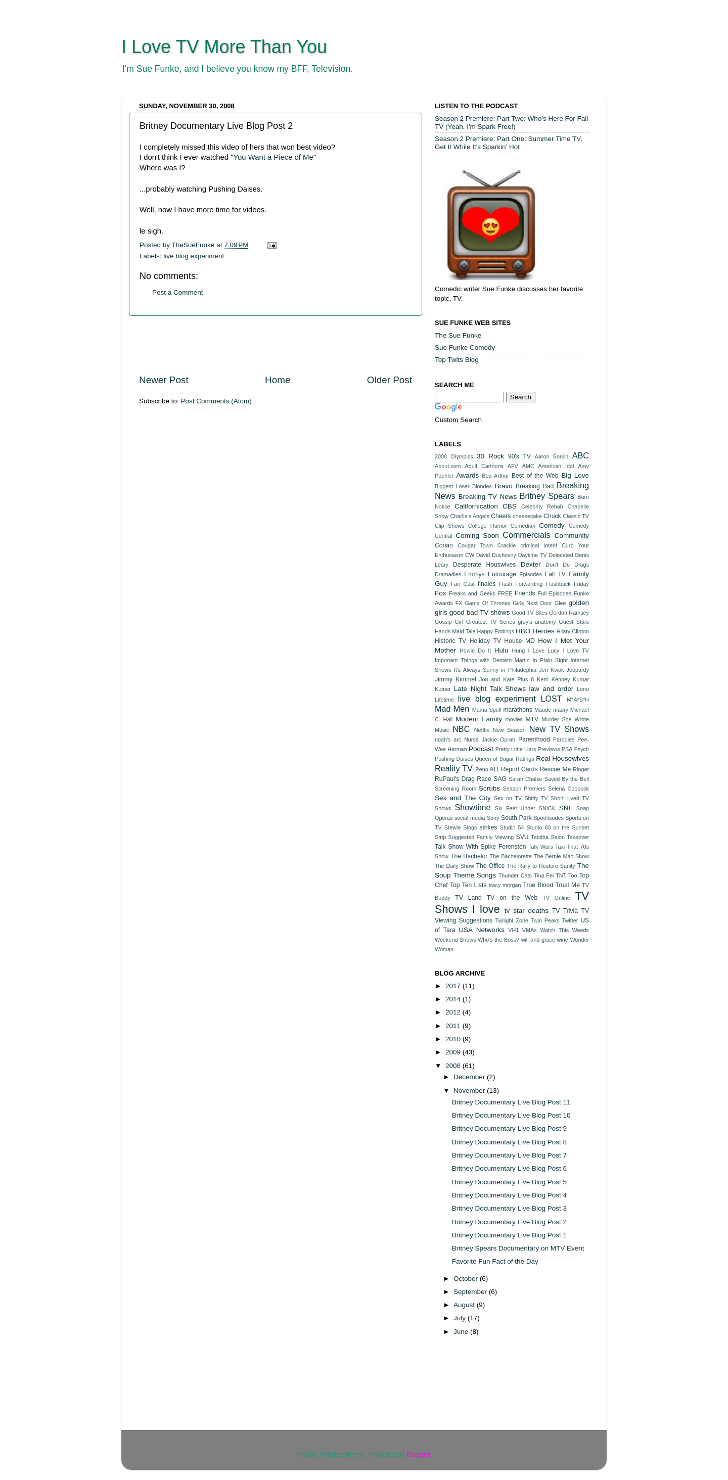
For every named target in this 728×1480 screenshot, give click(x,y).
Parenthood (534, 739)
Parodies (564, 739)
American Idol (556, 466)
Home (277, 380)
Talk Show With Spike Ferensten (480, 846)
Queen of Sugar (494, 759)
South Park (516, 817)
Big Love (575, 475)
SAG (500, 778)
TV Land (468, 897)
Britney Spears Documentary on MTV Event (518, 1248)
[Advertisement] (275, 345)
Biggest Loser (452, 486)
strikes (488, 827)
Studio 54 (512, 827)
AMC (528, 466)
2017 (454, 986)
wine (562, 940)
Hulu (501, 650)
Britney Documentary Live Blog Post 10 (511, 1115)
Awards (467, 475)
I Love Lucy (544, 651)
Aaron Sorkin (552, 456)
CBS (510, 506)
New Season (509, 730)
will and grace (538, 940)
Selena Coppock (568, 788)
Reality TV (454, 768)
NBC (461, 728)
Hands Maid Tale (455, 631)
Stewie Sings (460, 827)
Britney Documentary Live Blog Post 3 (509, 1208)
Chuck (552, 516)
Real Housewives (562, 758)
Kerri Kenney (553, 679)
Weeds (580, 930)
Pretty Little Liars (515, 749)
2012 (454, 1012)
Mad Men (452, 708)
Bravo (503, 486)
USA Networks (482, 930)
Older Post (389, 380)
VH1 (513, 930)
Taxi (560, 847)
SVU (522, 837)
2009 (454, 1052)
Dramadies (448, 574)
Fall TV (555, 574)
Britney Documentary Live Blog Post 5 (509, 1182)
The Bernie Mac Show (561, 856)
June (461, 1331)
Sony (493, 818)
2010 (454, 1039)
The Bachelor (468, 856)
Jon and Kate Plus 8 (506, 679)
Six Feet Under (515, 808)
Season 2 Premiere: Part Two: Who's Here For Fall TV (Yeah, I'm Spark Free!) (511, 122)
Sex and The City (463, 798)
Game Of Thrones (487, 603)
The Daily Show (454, 866)
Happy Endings (495, 631)
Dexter (531, 564)
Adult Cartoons (484, 466)
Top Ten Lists (468, 885)
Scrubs (489, 788)
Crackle (506, 545)
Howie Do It (475, 651)
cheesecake (527, 516)
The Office (490, 865)
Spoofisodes (548, 818)
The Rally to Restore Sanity (541, 866)
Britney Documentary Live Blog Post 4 (509, 1195)
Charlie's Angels (469, 516)
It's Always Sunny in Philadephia (495, 670)
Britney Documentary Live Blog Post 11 (511, 1102)
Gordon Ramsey (569, 613)
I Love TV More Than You (224, 46)
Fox (440, 593)
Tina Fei (544, 875)
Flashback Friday (567, 584)
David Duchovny (496, 555)
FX (459, 603)
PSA (567, 749)
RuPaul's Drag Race (463, 778)
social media (469, 818)
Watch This (554, 930)
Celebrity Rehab (542, 506)
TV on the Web (512, 897)
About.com (448, 466)
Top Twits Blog (457, 359)
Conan (444, 545)
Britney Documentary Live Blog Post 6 (509, 1168)
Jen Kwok (551, 670)
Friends (525, 593)
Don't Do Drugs (567, 565)
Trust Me (568, 885)
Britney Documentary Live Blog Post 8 (509, 1142)
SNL (565, 808)
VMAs (529, 930)
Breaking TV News (488, 496)
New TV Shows (559, 728)
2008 (454, 1066)
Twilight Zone (511, 920)
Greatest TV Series (490, 622)
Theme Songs (474, 875)
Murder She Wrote (565, 719)
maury (560, 710)
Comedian (523, 526)
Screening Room (455, 788)
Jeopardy (578, 670)
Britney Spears (547, 495)
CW (469, 555)
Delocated (561, 555)
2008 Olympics (454, 456)
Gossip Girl (449, 622)
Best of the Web (535, 475)
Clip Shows (449, 526)
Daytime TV (532, 555)
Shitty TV (536, 798)
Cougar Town (475, 545)
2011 (454, 1026)
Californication (476, 506)
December (470, 1077)
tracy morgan (505, 885)
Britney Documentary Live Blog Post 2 (509, 1222)
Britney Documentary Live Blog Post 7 (509, 1155)
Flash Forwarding (521, 584)
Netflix (481, 730)
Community (572, 535)
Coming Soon (477, 535)
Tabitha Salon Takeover (560, 837)
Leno (583, 689)
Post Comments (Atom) (216, 401)
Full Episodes (555, 593)
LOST (551, 698)
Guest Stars (574, 622)
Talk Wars (540, 847)
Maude (542, 710)
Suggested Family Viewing (481, 837)
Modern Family (479, 719)
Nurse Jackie (480, 739)
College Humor (487, 526)
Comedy (551, 525)
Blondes (482, 486)
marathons (517, 709)
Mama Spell (487, 710)
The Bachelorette (511, 856)
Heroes (543, 631)
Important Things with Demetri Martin (482, 660)
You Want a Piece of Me (273, 157)
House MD (519, 640)
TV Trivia (565, 910)
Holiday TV (485, 640)
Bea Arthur (495, 476)
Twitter (570, 920)
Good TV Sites (529, 613)
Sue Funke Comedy (465, 347)
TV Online (556, 898)
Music (442, 730)
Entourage (502, 574)
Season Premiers (524, 788)
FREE (505, 593)
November (470, 1090)
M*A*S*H (578, 700)
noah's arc (448, 739)
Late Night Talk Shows (490, 688)
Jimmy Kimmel (455, 679)
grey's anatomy (537, 622)
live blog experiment (193, 256)
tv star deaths (527, 910)
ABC (580, 455)
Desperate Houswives (484, 564)
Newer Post (164, 380)
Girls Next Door (532, 603)
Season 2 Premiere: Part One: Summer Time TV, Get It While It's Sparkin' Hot (508, 143)
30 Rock (490, 456)
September (471, 1292)
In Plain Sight (550, 660)
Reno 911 (487, 769)
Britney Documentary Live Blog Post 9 (509, 1128)
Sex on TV (508, 798)
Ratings (525, 759)
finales (486, 583)
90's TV (519, 456)
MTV (532, 719)
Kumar (581, 679)
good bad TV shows (479, 612)
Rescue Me (555, 769)
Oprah (507, 739)
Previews (549, 749)
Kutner (443, 689)
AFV (513, 466)
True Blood (538, 885)
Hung (518, 651)
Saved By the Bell (566, 779)
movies (514, 719)
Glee (560, 603)
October (466, 1278)
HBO (523, 631)
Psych (581, 749)
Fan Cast (463, 584)
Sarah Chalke (525, 779)
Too (572, 875)
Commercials (526, 534)
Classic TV (576, 516)
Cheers (501, 516)
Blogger (418, 1454)
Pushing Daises (454, 759)
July (460, 1318)
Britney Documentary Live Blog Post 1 (509, 1235)
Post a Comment (177, 292)
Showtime (472, 807)
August (465, 1305)
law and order (551, 688)
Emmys (474, 574)
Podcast (481, 749)
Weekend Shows (455, 940)
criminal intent (538, 545)
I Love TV (576, 651)
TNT (561, 875)
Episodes (530, 574)
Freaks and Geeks (472, 593)
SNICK (547, 808)
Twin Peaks (545, 920)
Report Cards (519, 769)
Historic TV (450, 640)
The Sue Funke (458, 335)
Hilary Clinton (573, 631)
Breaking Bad (535, 486)
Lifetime (444, 700)
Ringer (581, 769)
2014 (454, 999)
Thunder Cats (515, 875)
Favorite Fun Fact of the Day (495, 1261)
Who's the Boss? (498, 940)
